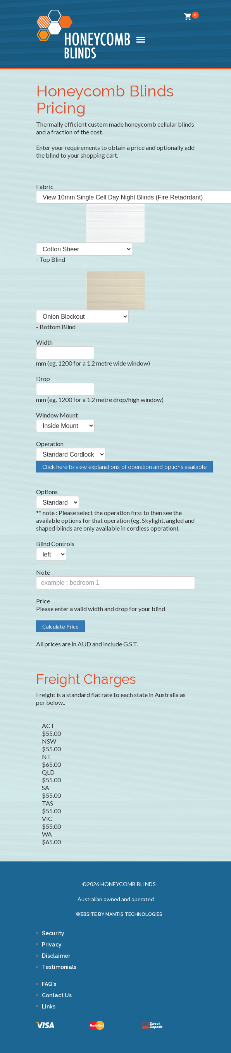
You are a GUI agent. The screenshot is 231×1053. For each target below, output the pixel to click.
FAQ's (49, 984)
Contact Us (57, 995)
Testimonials (59, 967)
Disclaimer (56, 956)
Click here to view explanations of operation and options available (124, 467)
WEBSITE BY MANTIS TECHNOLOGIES (119, 914)
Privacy (52, 944)
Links (48, 1006)
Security (53, 933)
